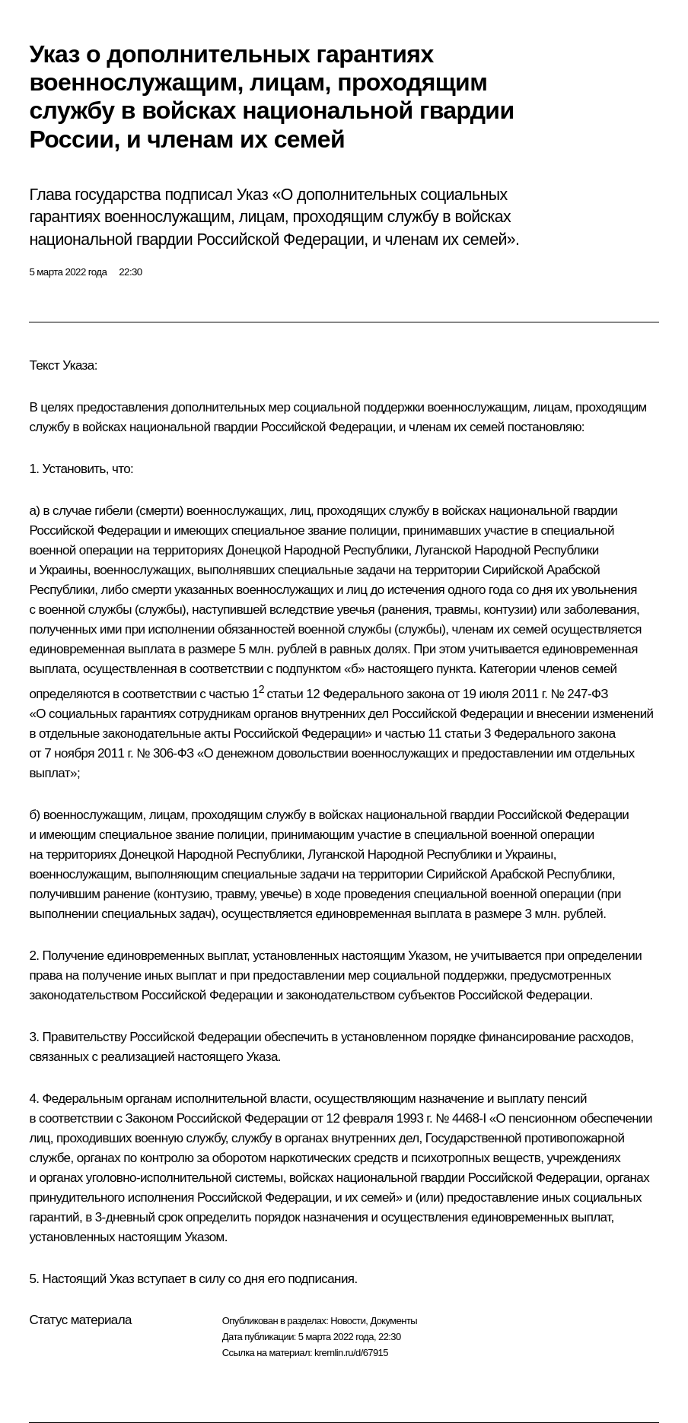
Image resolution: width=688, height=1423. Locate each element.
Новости (347, 1320)
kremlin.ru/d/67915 (351, 1352)
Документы (393, 1320)
